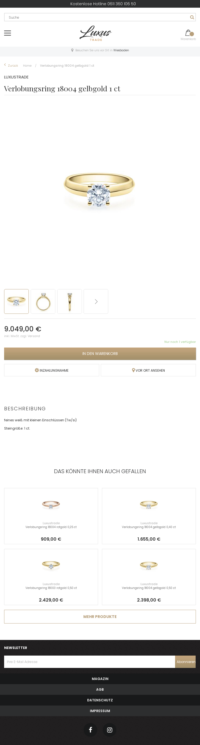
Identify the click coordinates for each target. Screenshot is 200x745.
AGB (100, 689)
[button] (44, 301)
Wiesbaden (121, 50)
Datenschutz (100, 700)
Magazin (100, 678)
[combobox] (100, 17)
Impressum (100, 711)
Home (27, 65)
